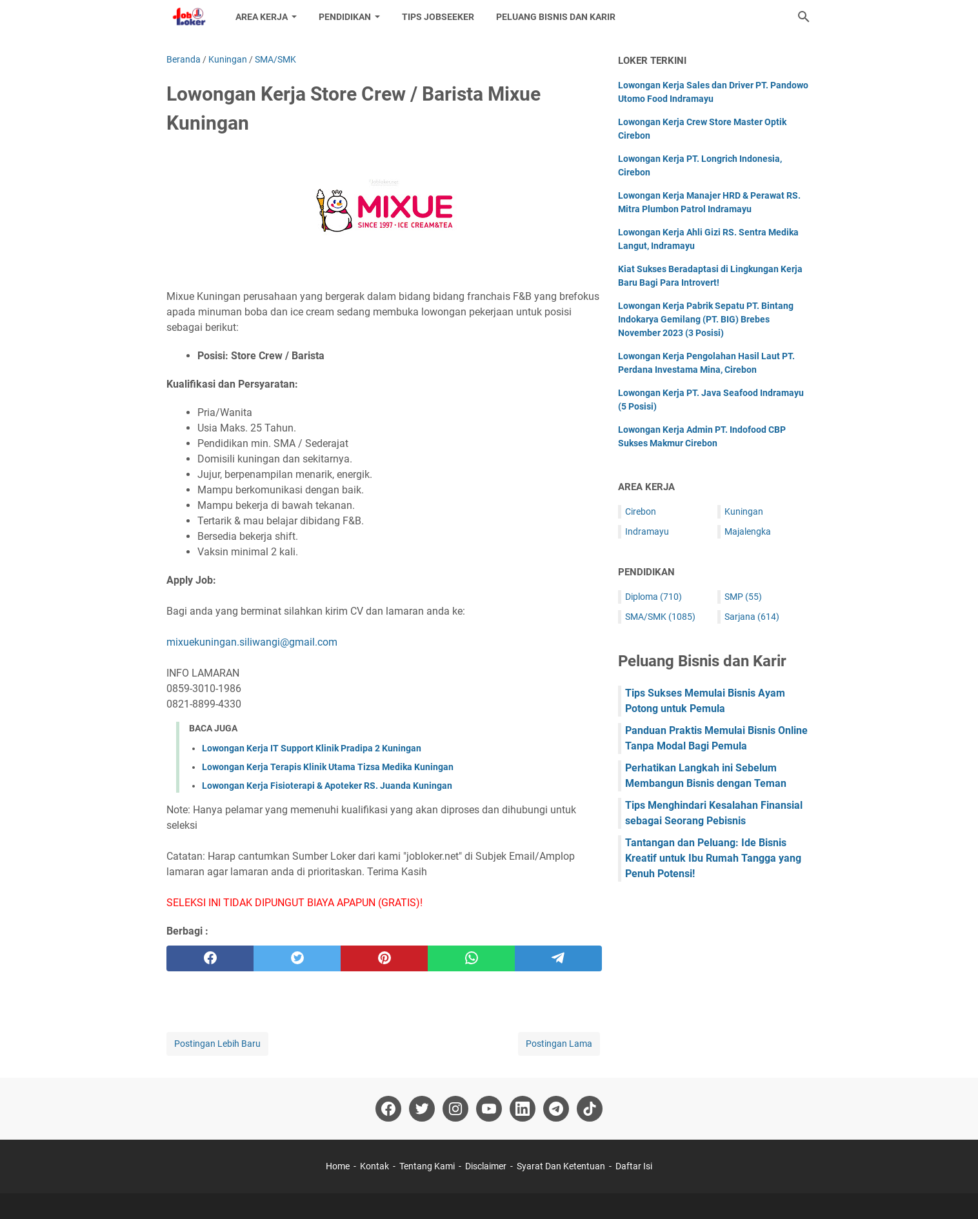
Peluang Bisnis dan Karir (555, 17)
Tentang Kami (427, 1166)
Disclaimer (485, 1166)
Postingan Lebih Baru (217, 1043)
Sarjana (751, 616)
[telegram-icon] (556, 1109)
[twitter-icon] (422, 1109)
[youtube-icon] (489, 1109)
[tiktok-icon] (590, 1109)
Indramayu (647, 531)
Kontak (374, 1166)
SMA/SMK (660, 616)
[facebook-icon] (388, 1109)
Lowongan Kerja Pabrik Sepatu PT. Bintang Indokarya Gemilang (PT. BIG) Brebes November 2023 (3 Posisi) (705, 319)
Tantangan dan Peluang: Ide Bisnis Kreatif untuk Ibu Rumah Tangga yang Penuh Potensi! (713, 858)
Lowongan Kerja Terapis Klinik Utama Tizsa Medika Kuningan (328, 767)
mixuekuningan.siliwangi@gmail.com (251, 642)
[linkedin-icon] (522, 1109)
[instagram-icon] (455, 1109)
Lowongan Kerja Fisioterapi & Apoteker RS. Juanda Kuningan (327, 785)
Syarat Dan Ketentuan (561, 1166)
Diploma (653, 596)
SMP (743, 596)
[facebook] (210, 958)
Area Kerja (261, 17)
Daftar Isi (633, 1166)
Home (338, 1166)
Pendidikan (345, 17)
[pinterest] (384, 958)
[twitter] (297, 958)
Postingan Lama (559, 1043)
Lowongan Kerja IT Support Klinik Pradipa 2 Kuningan (311, 748)
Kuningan (743, 511)
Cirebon (640, 511)
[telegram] (558, 958)
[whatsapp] (471, 958)
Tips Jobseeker (438, 17)
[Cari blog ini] (804, 17)
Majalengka (747, 531)
